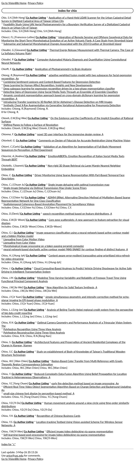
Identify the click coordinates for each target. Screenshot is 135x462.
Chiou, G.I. (7, 232)
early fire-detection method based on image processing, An (85, 383)
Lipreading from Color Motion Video (24, 239)
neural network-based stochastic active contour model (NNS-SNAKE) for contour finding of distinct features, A (66, 249)
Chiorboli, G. (8, 140)
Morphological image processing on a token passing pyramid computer (44, 246)
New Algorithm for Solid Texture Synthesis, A (72, 287)
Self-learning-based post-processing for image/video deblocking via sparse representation (54, 434)
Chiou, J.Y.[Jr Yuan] (11, 297)
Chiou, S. (6, 342)
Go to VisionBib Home (13, 3)
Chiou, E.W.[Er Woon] (13, 219)
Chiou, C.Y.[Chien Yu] (12, 197)
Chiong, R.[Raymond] (13, 75)
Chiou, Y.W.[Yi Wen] (12, 431)
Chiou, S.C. (7, 351)
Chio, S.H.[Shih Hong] (13, 17)
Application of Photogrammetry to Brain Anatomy (63, 69)
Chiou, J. (6, 268)
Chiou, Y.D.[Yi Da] (11, 403)
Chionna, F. (7, 134)
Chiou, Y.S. (7, 422)
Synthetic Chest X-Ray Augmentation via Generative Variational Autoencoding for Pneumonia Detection (62, 105)
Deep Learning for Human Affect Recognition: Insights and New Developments (48, 85)
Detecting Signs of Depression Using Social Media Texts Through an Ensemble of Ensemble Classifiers (61, 92)
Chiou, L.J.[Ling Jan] (12, 309)
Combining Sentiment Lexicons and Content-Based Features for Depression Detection (52, 82)
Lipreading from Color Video (20, 242)
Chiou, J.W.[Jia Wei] (12, 287)
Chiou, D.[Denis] (10, 213)
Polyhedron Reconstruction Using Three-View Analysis (34, 332)
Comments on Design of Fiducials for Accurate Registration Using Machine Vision (84, 140)
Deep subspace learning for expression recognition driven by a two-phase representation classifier (59, 88)
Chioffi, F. (6, 69)
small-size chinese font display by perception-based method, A (39, 393)
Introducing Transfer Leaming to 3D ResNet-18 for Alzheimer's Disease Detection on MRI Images (58, 102)
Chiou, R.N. (7, 322)
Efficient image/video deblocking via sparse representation (80, 431)
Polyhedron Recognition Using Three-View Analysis (32, 329)
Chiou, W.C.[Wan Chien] (14, 361)
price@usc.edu (14, 455)
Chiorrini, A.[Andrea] (13, 156)
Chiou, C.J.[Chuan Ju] (13, 184)
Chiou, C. (6, 175)
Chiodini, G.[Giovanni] (13, 50)
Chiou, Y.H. (7, 415)
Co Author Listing (36, 17)
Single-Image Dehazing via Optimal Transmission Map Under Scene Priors (45, 188)
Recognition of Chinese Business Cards (58, 415)
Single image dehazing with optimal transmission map (78, 184)
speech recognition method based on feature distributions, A (77, 213)
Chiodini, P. (7, 59)
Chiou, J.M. (7, 278)
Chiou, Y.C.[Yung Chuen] (14, 383)
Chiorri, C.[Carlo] (10, 146)
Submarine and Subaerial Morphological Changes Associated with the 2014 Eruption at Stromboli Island (62, 44)
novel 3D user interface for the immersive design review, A (70, 134)
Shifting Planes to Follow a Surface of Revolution (31, 124)
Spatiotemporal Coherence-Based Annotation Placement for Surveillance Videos (49, 204)
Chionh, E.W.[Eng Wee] (14, 118)
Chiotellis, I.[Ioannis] (12, 165)
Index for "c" (8, 444)
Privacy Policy (35, 3)
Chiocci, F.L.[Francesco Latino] (18, 37)
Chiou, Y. (6, 374)
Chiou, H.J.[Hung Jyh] (13, 255)
